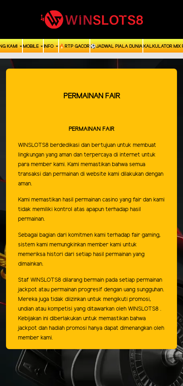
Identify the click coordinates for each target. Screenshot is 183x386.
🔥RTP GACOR (74, 46)
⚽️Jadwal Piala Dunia (116, 46)
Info (49, 46)
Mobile (31, 46)
